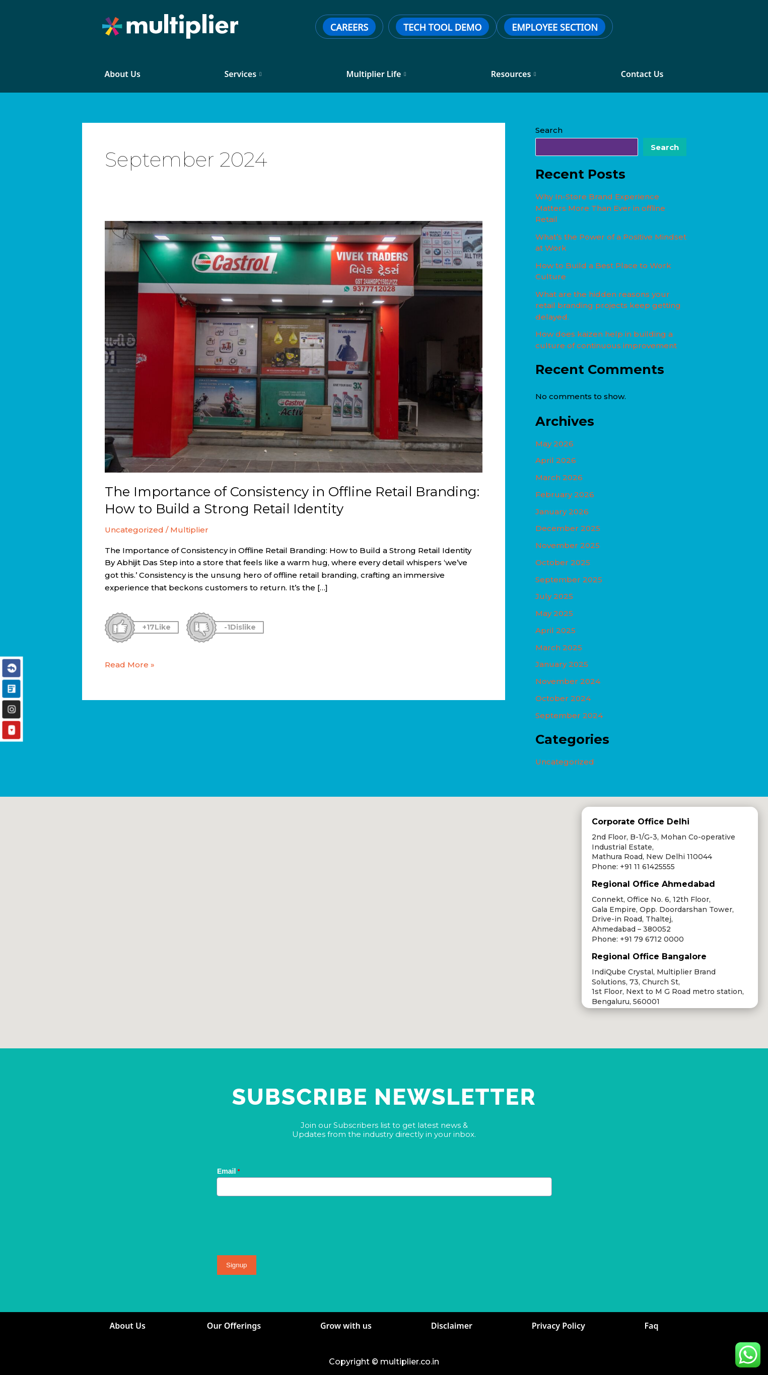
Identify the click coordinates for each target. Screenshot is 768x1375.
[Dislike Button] (201, 628)
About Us (124, 74)
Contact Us (642, 74)
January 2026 (562, 511)
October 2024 (563, 698)
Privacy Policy (558, 1325)
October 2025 (562, 562)
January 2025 (561, 664)
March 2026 (559, 477)
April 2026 (555, 460)
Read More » (130, 664)
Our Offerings (234, 1325)
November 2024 (567, 681)
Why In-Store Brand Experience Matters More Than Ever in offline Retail (600, 208)
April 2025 (555, 630)
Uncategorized (134, 529)
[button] (348, 817)
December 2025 (567, 528)
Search (549, 130)
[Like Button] (120, 628)
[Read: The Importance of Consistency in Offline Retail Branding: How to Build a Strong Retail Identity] (293, 346)
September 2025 (568, 579)
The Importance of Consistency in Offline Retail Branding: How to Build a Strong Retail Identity (292, 500)
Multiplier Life (376, 74)
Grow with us (346, 1325)
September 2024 (569, 715)
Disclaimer (451, 1325)
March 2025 (558, 647)
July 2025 (554, 596)
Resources (513, 74)
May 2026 (554, 443)
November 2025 (567, 545)
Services (242, 74)
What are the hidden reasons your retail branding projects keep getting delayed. (608, 305)
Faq (652, 1325)
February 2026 (564, 494)
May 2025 (554, 613)
